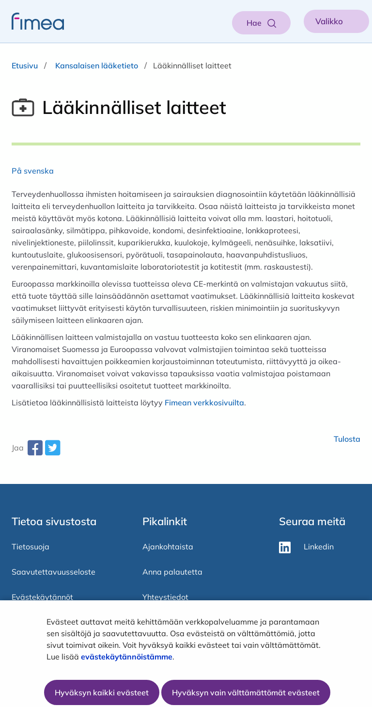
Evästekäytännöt (42, 597)
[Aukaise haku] (261, 22)
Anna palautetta (172, 572)
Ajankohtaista (167, 546)
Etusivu (25, 65)
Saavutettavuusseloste (53, 572)
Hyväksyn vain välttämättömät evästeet (246, 692)
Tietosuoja (30, 546)
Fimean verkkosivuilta (204, 402)
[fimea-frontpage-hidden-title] (32, 21)
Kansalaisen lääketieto (96, 65)
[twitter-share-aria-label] (52, 451)
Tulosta (347, 439)
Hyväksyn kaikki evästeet (102, 692)
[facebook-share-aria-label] (35, 451)
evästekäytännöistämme (126, 656)
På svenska (33, 171)
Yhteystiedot (165, 597)
